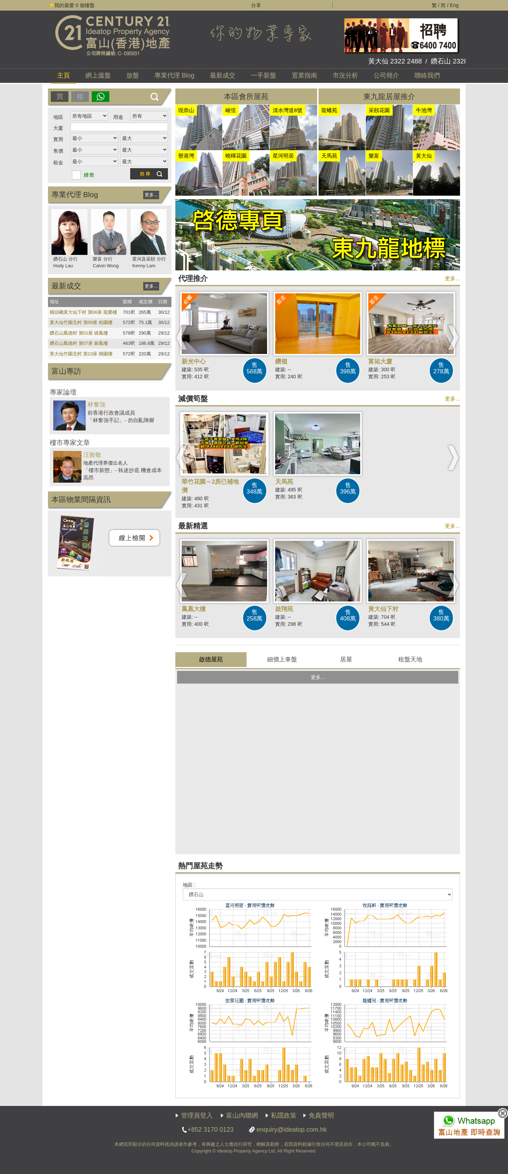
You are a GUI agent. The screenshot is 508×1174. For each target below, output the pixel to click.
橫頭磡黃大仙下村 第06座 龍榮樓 (83, 312)
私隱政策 (283, 1115)
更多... (151, 194)
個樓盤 (72, 5)
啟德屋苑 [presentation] (211, 659)
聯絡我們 (427, 75)
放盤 (132, 75)
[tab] (211, 659)
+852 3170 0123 (210, 1129)
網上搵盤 (98, 75)
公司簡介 (386, 75)
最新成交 (222, 75)
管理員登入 (197, 1115)
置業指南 (304, 75)
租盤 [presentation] (410, 659)
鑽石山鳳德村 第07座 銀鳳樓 (79, 343)
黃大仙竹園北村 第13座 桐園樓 (81, 353)
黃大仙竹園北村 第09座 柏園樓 (81, 322)
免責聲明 (321, 1115)
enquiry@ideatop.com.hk (291, 1129)
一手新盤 (263, 75)
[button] (181, 337)
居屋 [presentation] (346, 659)
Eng (454, 5)
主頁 (63, 75)
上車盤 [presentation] (282, 659)
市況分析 (345, 75)
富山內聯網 (242, 1115)
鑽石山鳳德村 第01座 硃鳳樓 (79, 333)
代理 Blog (174, 75)
